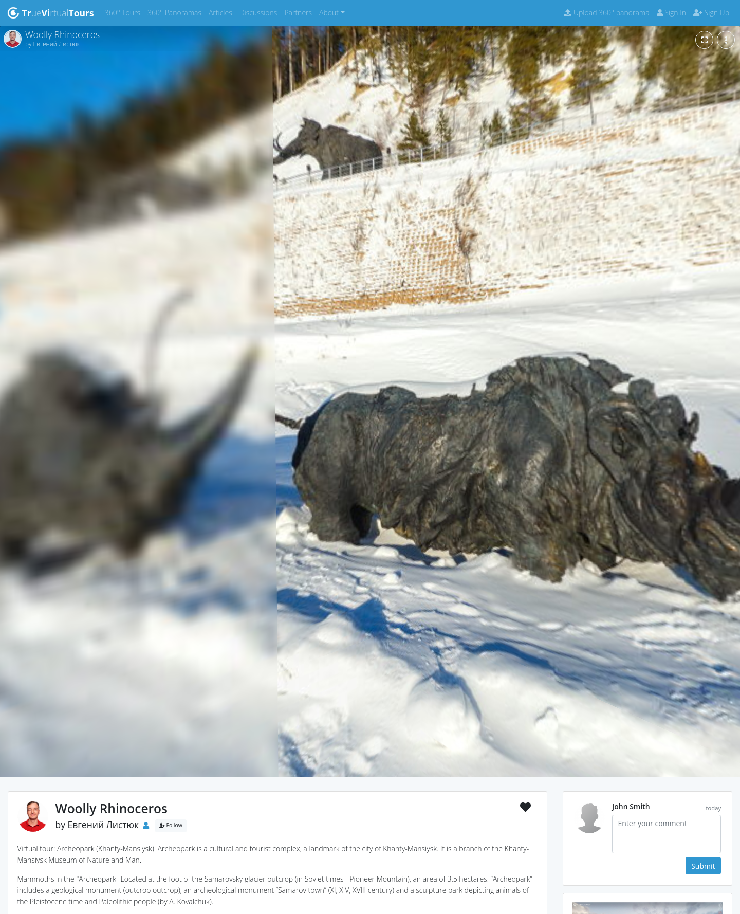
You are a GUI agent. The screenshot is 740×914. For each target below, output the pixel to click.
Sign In (671, 12)
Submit (703, 866)
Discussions (260, 12)
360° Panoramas (176, 12)
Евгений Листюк (103, 824)
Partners (300, 12)
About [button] (329, 12)
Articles (222, 12)
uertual (50, 13)
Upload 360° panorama (606, 12)
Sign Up (711, 12)
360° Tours (124, 12)
